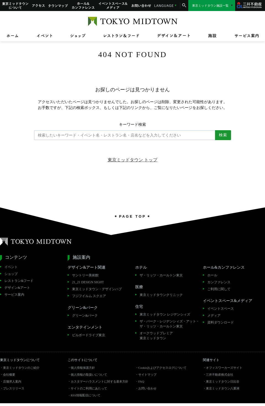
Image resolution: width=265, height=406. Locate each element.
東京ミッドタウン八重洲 (222, 388)
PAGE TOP (132, 216)
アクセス (38, 5)
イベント (11, 267)
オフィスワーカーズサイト (224, 367)
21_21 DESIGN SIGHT (88, 282)
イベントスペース (220, 309)
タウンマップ (58, 5)
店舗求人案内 (12, 381)
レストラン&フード (18, 281)
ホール (212, 275)
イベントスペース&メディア (113, 5)
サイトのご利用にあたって (89, 388)
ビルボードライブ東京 (88, 335)
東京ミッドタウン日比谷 (222, 381)
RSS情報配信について (85, 395)
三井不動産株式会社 (219, 374)
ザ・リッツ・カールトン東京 (161, 275)
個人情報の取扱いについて (89, 374)
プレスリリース (13, 388)
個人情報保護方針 (83, 367)
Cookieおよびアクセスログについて (162, 367)
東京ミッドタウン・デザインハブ (97, 289)
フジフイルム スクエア (89, 296)
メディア (214, 315)
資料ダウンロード (220, 322)
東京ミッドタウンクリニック (161, 295)
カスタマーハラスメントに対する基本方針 (99, 381)
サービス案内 (14, 295)
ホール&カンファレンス (83, 5)
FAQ (141, 381)
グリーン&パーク (85, 315)
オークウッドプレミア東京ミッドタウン (156, 335)
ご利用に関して (218, 289)
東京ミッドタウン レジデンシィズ (165, 314)
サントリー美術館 (85, 275)
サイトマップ (147, 374)
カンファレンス (218, 282)
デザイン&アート (17, 288)
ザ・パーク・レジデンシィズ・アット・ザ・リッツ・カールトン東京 (169, 323)
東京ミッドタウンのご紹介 (21, 367)
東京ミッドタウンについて (14, 5)
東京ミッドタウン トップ (132, 159)
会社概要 (9, 374)
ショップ (11, 274)
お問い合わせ (141, 5)
